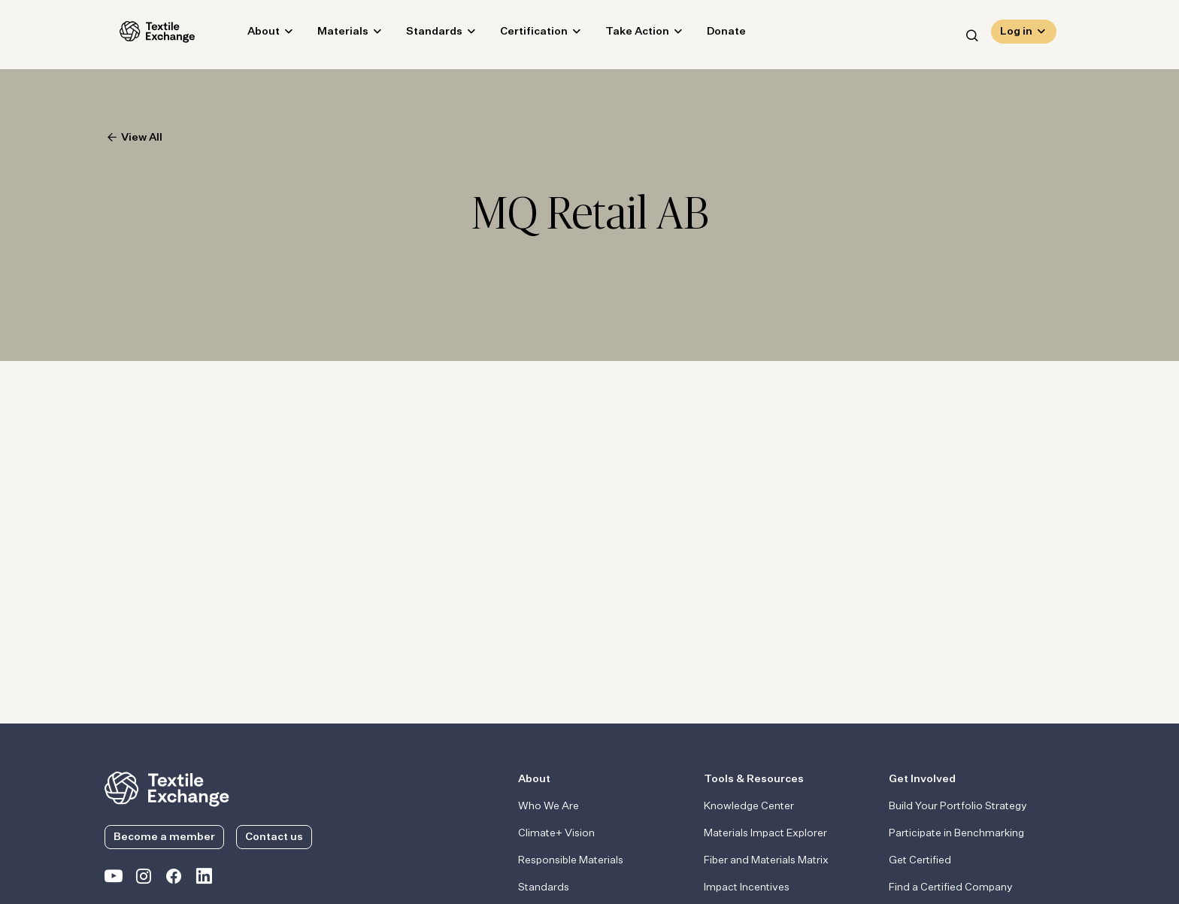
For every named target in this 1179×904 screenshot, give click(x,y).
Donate (711, 34)
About (248, 34)
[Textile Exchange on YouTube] (114, 879)
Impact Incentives (747, 887)
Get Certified (920, 860)
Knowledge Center (749, 806)
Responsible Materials (570, 860)
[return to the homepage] (167, 787)
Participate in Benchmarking (956, 833)
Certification (519, 34)
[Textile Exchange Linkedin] (204, 879)
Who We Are (548, 806)
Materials (327, 34)
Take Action (622, 34)
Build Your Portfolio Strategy (958, 806)
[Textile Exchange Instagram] (144, 879)
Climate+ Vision (556, 833)
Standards (419, 34)
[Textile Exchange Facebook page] (174, 879)
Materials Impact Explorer (765, 833)
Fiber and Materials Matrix (766, 860)
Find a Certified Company (951, 887)
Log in (1016, 34)
